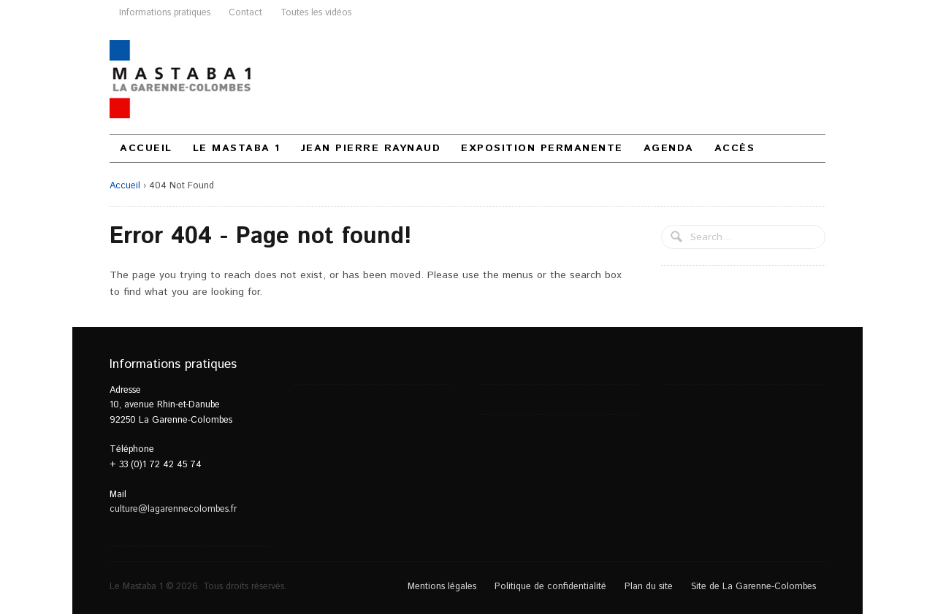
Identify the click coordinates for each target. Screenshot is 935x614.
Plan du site (649, 586)
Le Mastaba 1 (236, 148)
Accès (734, 148)
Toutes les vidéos (315, 12)
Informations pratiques (164, 12)
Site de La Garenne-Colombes (753, 586)
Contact (245, 12)
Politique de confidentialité (550, 586)
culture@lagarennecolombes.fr (173, 508)
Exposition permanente (542, 148)
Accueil (146, 148)
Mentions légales (442, 586)
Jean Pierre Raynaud (371, 148)
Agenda (669, 148)
